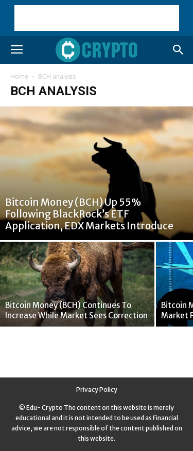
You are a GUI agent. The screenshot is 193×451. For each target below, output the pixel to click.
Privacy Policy (96, 389)
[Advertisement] (96, 18)
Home (19, 76)
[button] (178, 50)
